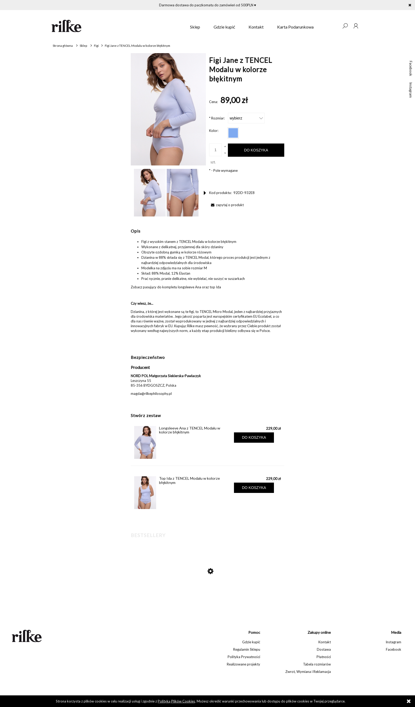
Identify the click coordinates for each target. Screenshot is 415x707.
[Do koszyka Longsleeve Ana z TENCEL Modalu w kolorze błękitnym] (254, 437)
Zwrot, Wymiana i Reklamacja (308, 671)
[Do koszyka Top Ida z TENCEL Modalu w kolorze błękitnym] (254, 488)
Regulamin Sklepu (246, 649)
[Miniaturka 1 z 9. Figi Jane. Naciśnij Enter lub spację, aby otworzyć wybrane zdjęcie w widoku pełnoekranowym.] (150, 192)
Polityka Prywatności (244, 657)
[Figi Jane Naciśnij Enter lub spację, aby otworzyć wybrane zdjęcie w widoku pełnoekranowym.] (168, 109)
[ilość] (215, 150)
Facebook (411, 68)
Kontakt (324, 642)
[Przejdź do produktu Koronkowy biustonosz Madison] (205, 593)
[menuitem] (195, 27)
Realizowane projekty (243, 664)
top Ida (215, 287)
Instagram (411, 90)
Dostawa (324, 649)
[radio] (233, 133)
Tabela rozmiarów (317, 664)
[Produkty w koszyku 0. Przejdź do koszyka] (334, 26)
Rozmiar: (217, 118)
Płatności (324, 657)
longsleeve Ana (189, 287)
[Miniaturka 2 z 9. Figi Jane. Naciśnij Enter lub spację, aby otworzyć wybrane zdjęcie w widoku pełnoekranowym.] (183, 192)
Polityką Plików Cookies (176, 701)
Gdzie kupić (251, 642)
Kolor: (213, 130)
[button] (205, 193)
